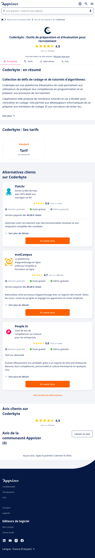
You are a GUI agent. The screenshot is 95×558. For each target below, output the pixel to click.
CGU (4, 497)
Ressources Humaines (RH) (19, 19)
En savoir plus (47, 240)
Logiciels (6, 513)
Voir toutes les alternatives (47, 395)
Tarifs (28, 61)
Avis (65, 61)
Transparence (8, 492)
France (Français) (24, 549)
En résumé (10, 61)
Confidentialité (8, 486)
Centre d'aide (8, 532)
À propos (6, 507)
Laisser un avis (82, 433)
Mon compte (8, 527)
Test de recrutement (43, 19)
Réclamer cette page (62, 56)
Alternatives (47, 61)
